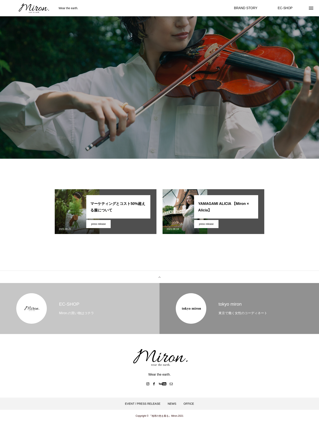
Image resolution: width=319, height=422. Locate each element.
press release (98, 224)
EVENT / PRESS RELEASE (142, 403)
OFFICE (189, 403)
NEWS (172, 403)
